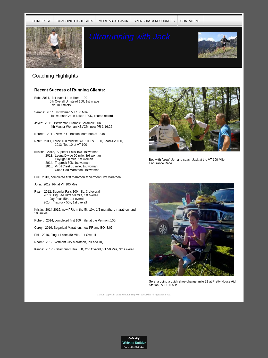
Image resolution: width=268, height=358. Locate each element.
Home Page (41, 21)
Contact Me (190, 21)
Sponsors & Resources (154, 21)
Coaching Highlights (75, 21)
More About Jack (113, 21)
